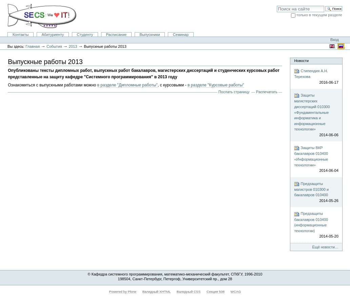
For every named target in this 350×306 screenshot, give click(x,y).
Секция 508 (216, 291)
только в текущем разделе (319, 15)
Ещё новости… (325, 247)
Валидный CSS (189, 291)
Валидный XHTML (156, 291)
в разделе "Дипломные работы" (127, 85)
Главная (32, 46)
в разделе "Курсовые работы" (216, 85)
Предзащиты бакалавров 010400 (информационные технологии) (316, 225)
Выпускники (149, 35)
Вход (334, 40)
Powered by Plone (123, 291)
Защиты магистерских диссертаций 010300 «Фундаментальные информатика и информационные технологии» (316, 115)
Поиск (276, 5)
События (54, 46)
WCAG (236, 291)
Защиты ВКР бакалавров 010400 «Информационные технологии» (316, 159)
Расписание (116, 35)
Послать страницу (234, 92)
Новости (301, 61)
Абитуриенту (53, 35)
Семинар (181, 35)
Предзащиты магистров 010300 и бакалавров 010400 (316, 192)
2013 (73, 46)
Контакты (21, 35)
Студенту (85, 35)
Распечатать (266, 92)
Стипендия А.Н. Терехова (316, 76)
